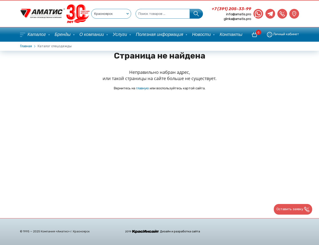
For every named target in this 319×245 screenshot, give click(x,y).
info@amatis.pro (238, 14)
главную (142, 88)
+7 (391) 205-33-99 (231, 8)
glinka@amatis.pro (237, 19)
